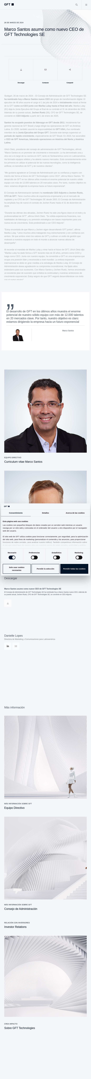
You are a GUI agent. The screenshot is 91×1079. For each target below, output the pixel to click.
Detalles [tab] (45, 513)
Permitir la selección (45, 569)
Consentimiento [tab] (16, 513)
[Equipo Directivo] (45, 763)
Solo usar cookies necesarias (16, 568)
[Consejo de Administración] (45, 864)
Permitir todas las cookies (74, 569)
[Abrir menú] (86, 5)
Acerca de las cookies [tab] (75, 513)
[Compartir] (70, 69)
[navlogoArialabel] (9, 4)
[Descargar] (21, 69)
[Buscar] (76, 5)
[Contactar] (45, 69)
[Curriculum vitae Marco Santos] (45, 417)
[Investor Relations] (45, 923)
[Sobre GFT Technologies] (45, 983)
